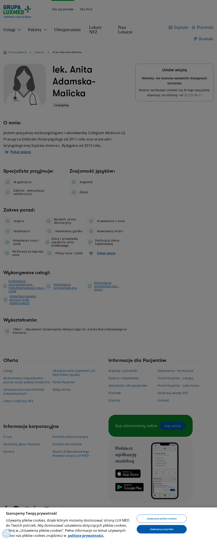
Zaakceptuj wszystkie (161, 529)
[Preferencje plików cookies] (6, 533)
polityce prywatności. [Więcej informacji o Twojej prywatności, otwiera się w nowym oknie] (85, 535)
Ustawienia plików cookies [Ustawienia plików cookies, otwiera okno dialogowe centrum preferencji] (162, 518)
